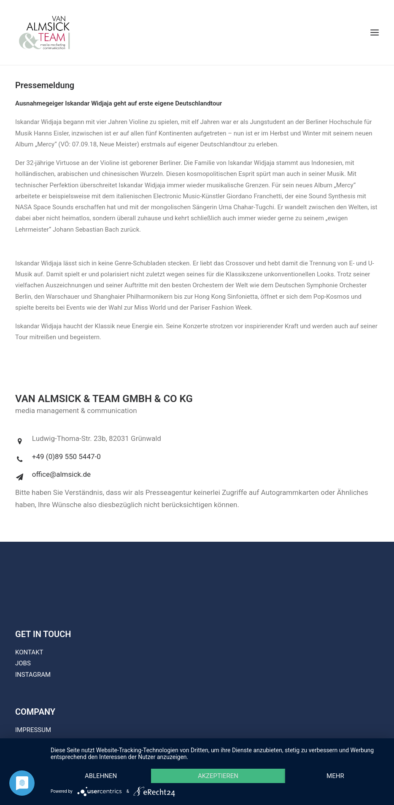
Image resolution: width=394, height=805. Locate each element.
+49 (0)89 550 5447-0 (66, 456)
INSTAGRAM (33, 674)
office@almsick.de (61, 474)
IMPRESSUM (33, 730)
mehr (335, 776)
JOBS (23, 663)
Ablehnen (101, 776)
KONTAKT (29, 652)
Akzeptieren (218, 776)
